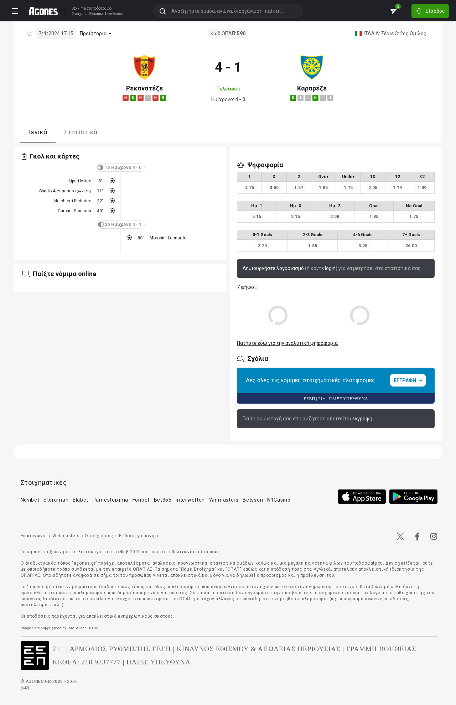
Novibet (30, 500)
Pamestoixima (110, 500)
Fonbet (141, 500)
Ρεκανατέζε (144, 88)
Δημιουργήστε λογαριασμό (273, 268)
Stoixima (79, 8)
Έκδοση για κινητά (139, 535)
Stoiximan (55, 500)
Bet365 (163, 500)
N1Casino (279, 500)
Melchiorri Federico (72, 200)
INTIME (94, 628)
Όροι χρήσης (99, 535)
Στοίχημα (80, 14)
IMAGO (73, 628)
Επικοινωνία (34, 535)
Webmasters (66, 535)
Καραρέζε (312, 88)
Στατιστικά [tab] (80, 132)
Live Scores (114, 14)
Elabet (80, 500)
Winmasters (224, 500)
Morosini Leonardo (168, 237)
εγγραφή (362, 418)
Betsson (253, 500)
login (330, 268)
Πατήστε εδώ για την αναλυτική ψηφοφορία (287, 343)
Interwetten (190, 500)
